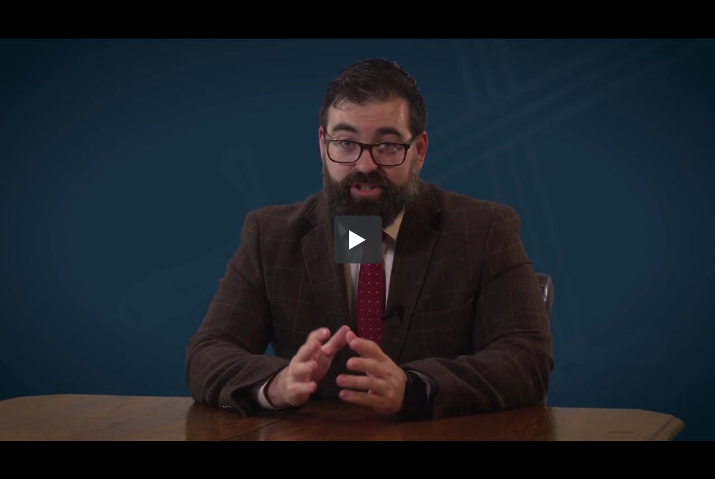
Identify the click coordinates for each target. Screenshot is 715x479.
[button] (358, 239)
